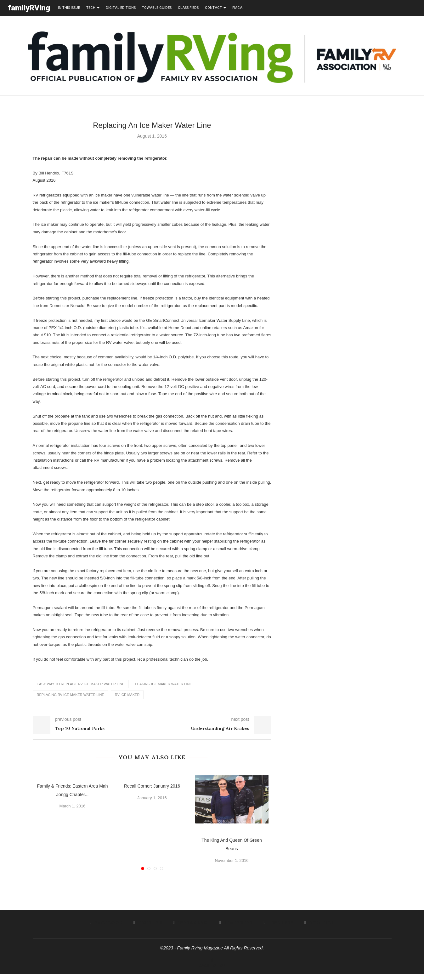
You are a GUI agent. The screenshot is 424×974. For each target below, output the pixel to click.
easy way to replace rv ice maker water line (81, 684)
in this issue (69, 8)
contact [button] (215, 8)
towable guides (157, 8)
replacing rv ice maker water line (70, 694)
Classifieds (188, 8)
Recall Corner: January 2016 (152, 785)
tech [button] (92, 8)
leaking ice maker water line (163, 684)
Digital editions (121, 8)
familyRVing (29, 7)
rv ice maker (127, 694)
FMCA (237, 8)
